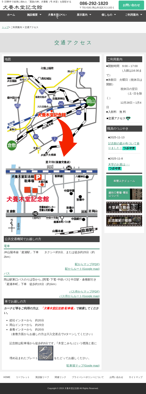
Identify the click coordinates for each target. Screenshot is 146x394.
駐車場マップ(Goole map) (83, 365)
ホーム (11, 14)
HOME (6, 377)
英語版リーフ (42, 377)
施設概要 (32, 14)
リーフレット (23, 377)
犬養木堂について (57, 16)
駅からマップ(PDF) (87, 264)
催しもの (107, 14)
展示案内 (82, 14)
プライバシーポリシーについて (88, 377)
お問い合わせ (131, 5)
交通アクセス (119, 119)
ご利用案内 (131, 14)
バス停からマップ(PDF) (84, 291)
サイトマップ (136, 377)
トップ (5, 27)
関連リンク (60, 377)
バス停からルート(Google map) (79, 296)
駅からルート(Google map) (82, 268)
